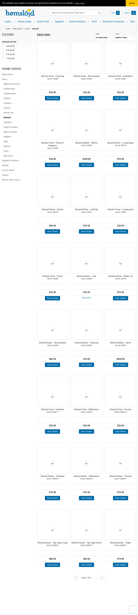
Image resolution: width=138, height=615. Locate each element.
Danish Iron (8, 112)
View (97, 34)
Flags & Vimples (11, 127)
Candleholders (10, 93)
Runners (7, 146)
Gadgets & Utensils (10, 160)
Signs (6, 151)
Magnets (7, 136)
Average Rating (9, 42)
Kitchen (5, 165)
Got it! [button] (131, 3)
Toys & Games (8, 170)
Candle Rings (9, 89)
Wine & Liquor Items (11, 180)
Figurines (8, 122)
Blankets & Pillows (12, 84)
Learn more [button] (79, 3)
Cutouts (7, 108)
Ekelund (7, 117)
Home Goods (11, 69)
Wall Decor (8, 156)
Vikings (5, 175)
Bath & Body (7, 74)
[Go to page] (89, 578)
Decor (4, 79)
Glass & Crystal (10, 132)
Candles (7, 98)
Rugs (6, 141)
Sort (117, 34)
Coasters (8, 103)
